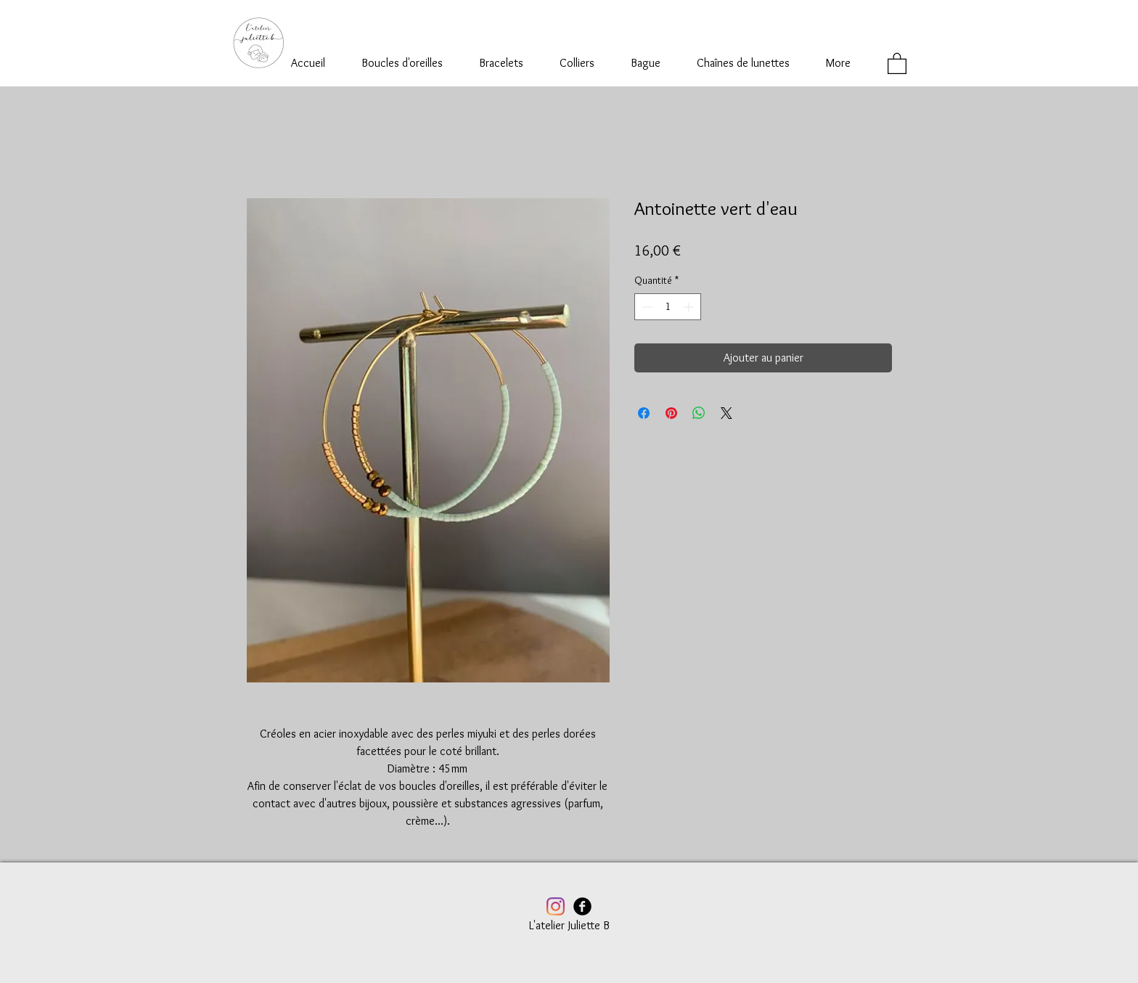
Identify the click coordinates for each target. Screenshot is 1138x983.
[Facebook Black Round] (582, 906)
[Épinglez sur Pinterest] (671, 413)
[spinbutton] (668, 306)
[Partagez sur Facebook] (643, 413)
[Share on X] (726, 413)
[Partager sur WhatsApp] (699, 413)
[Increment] (690, 306)
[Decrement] (645, 306)
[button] (897, 63)
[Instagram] (556, 906)
